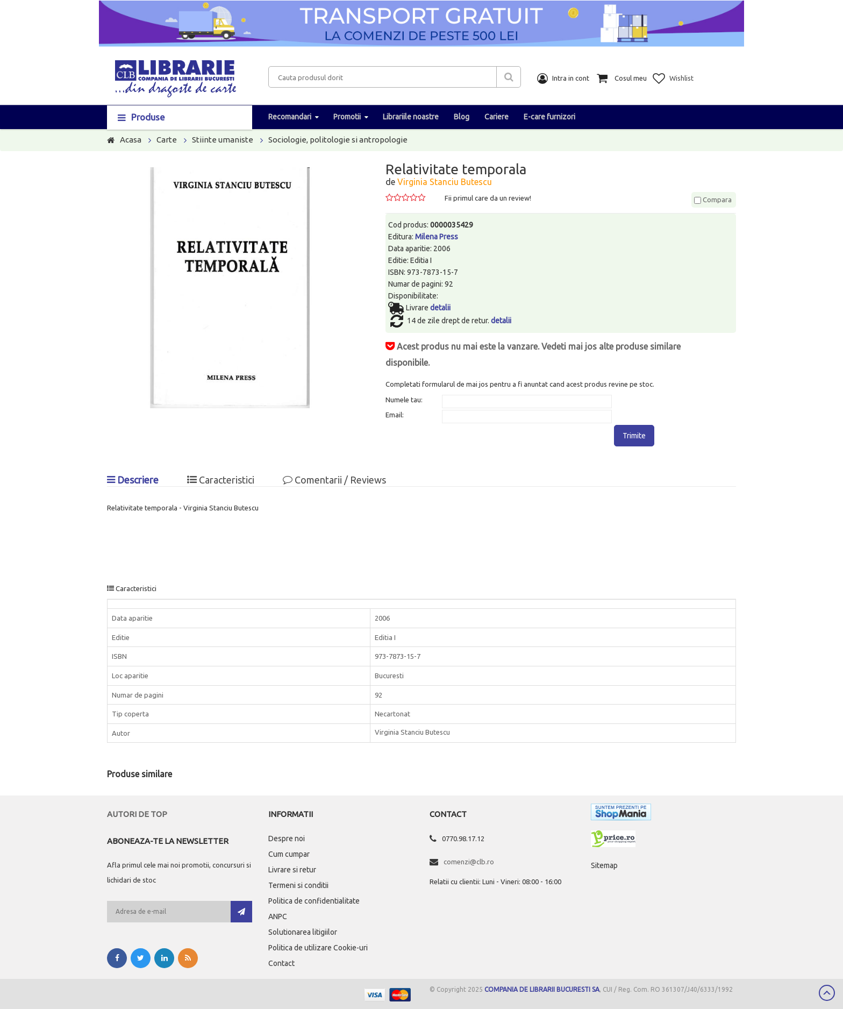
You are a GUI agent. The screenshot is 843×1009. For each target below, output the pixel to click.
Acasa (130, 139)
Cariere (496, 116)
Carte (166, 139)
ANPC (277, 916)
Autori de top (137, 814)
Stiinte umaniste (222, 139)
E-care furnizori (549, 116)
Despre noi (286, 838)
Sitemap (604, 865)
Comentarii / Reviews (334, 479)
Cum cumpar (289, 854)
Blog (461, 116)
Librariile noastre (411, 116)
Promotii (347, 116)
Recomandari (289, 116)
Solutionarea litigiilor (302, 932)
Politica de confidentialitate (314, 901)
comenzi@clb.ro (469, 861)
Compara (713, 199)
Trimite (634, 435)
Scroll (827, 993)
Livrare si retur (292, 869)
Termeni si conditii (298, 885)
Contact (281, 963)
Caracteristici (220, 479)
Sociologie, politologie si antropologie (338, 139)
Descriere (133, 479)
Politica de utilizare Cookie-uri (318, 947)
